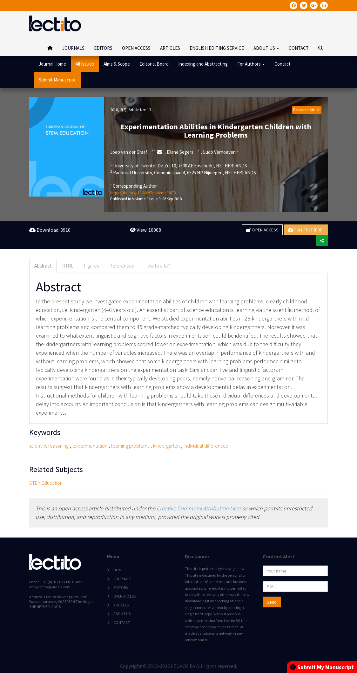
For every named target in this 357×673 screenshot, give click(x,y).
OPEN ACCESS (136, 48)
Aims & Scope (117, 64)
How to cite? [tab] (157, 265)
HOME (118, 569)
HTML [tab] (67, 265)
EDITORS (103, 48)
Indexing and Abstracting (203, 64)
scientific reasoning (49, 446)
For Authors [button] (251, 64)
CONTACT (299, 48)
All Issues (85, 64)
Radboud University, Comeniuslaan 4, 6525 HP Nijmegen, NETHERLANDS (183, 172)
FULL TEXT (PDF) (306, 230)
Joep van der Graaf (133, 152)
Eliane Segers (183, 152)
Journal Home (52, 64)
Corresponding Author (133, 186)
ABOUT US (122, 613)
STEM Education (46, 483)
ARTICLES (170, 48)
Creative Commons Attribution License (202, 508)
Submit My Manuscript (322, 667)
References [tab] (122, 265)
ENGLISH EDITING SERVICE (217, 48)
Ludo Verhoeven (221, 152)
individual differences (206, 446)
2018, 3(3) (118, 110)
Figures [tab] (91, 265)
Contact (282, 64)
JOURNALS (73, 48)
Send (272, 602)
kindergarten (166, 446)
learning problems (130, 446)
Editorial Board (154, 64)
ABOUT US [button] (266, 48)
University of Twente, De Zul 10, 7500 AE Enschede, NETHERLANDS (178, 165)
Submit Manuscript (57, 80)
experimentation (89, 446)
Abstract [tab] (42, 265)
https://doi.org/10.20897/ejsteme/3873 (143, 193)
